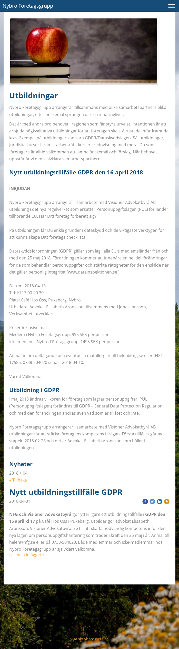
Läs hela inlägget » (26, 555)
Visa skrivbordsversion (89, 638)
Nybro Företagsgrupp (28, 5)
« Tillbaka (18, 480)
